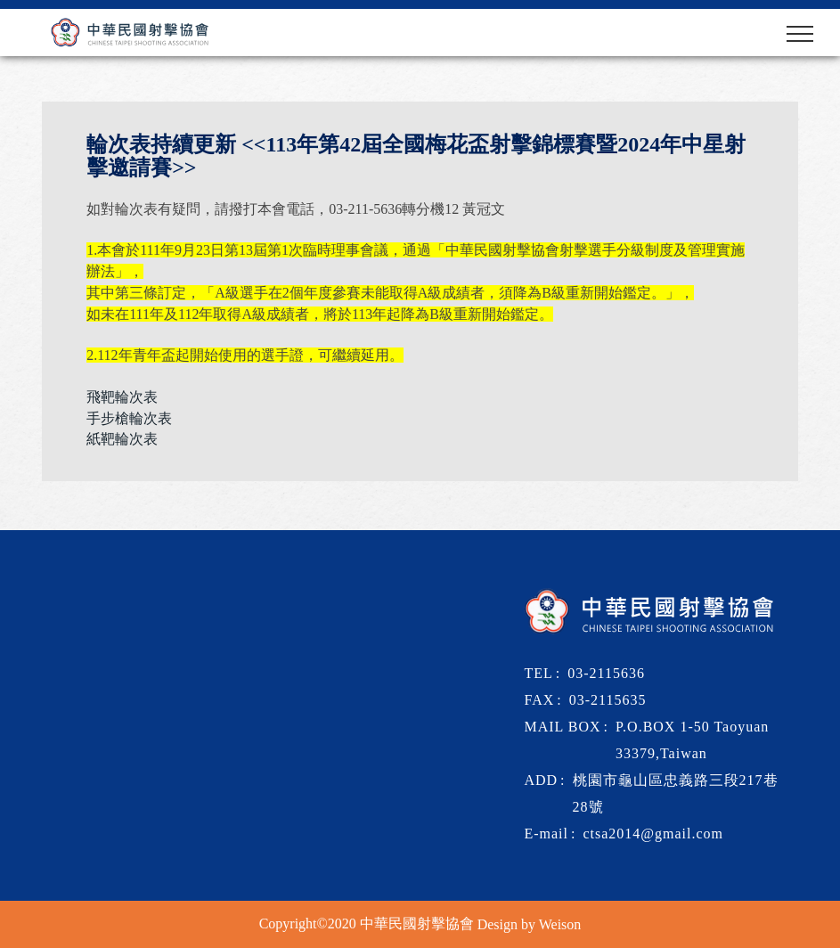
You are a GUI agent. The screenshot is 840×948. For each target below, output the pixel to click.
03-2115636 (606, 673)
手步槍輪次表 (129, 418)
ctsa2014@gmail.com (653, 833)
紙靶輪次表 (122, 438)
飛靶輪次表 (122, 397)
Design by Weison (529, 923)
